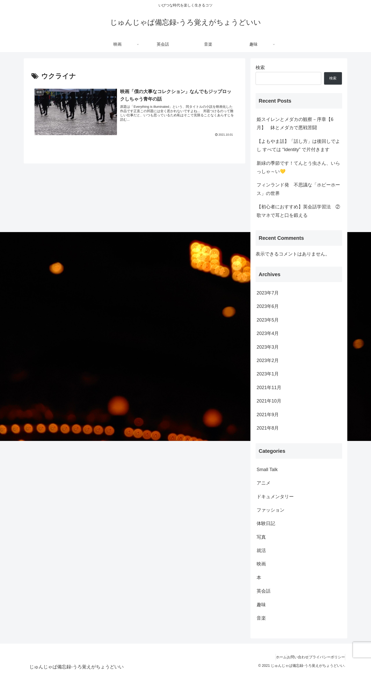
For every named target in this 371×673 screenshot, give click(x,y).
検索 (260, 67)
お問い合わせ (290, 657)
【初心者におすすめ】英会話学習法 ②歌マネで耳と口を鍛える (298, 211)
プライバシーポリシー (324, 657)
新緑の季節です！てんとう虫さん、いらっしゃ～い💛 (298, 167)
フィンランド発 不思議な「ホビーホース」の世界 (298, 189)
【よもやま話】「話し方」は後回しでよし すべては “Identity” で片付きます (298, 145)
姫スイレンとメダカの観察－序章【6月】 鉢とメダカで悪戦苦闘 (295, 123)
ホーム (268, 657)
